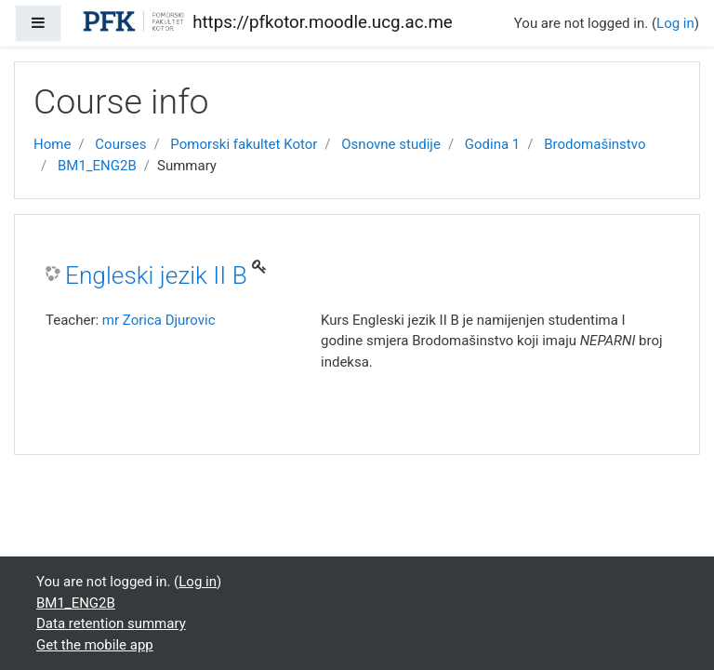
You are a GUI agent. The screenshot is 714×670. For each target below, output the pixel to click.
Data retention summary (111, 623)
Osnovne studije (391, 144)
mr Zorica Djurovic (159, 320)
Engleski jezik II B (156, 275)
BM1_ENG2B (97, 165)
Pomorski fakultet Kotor (243, 144)
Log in (675, 23)
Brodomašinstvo (594, 144)
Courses (120, 144)
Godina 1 (492, 144)
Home (52, 144)
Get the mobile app (94, 644)
